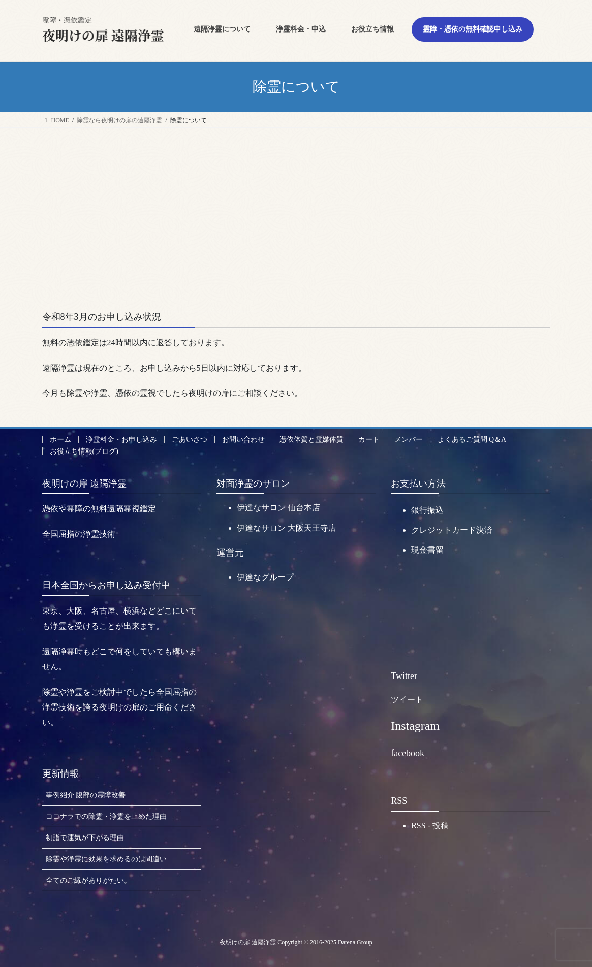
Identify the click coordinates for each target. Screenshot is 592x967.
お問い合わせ (243, 439)
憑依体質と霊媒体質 (311, 439)
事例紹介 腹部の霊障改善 (86, 795)
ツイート (407, 699)
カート (369, 439)
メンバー (408, 439)
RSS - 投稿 (430, 825)
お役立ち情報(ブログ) (84, 451)
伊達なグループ (265, 577)
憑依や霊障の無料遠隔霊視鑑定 (99, 508)
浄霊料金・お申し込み (121, 439)
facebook (407, 753)
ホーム (60, 439)
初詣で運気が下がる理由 (85, 838)
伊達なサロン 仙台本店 (278, 507)
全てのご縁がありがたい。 (88, 880)
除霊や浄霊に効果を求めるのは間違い (106, 859)
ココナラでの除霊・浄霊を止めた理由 (106, 816)
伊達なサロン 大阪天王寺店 (286, 528)
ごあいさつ (189, 439)
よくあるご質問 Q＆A (472, 439)
